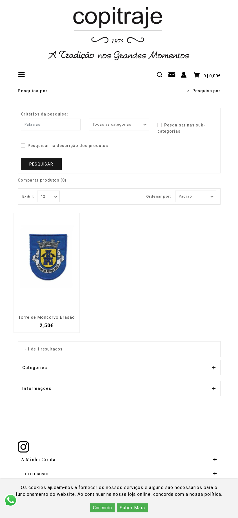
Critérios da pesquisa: (44, 114)
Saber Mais (132, 507)
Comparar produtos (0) (42, 180)
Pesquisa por (206, 91)
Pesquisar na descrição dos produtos (64, 145)
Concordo (102, 507)
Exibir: (28, 196)
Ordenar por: (158, 196)
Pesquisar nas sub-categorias (181, 128)
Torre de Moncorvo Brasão (46, 317)
